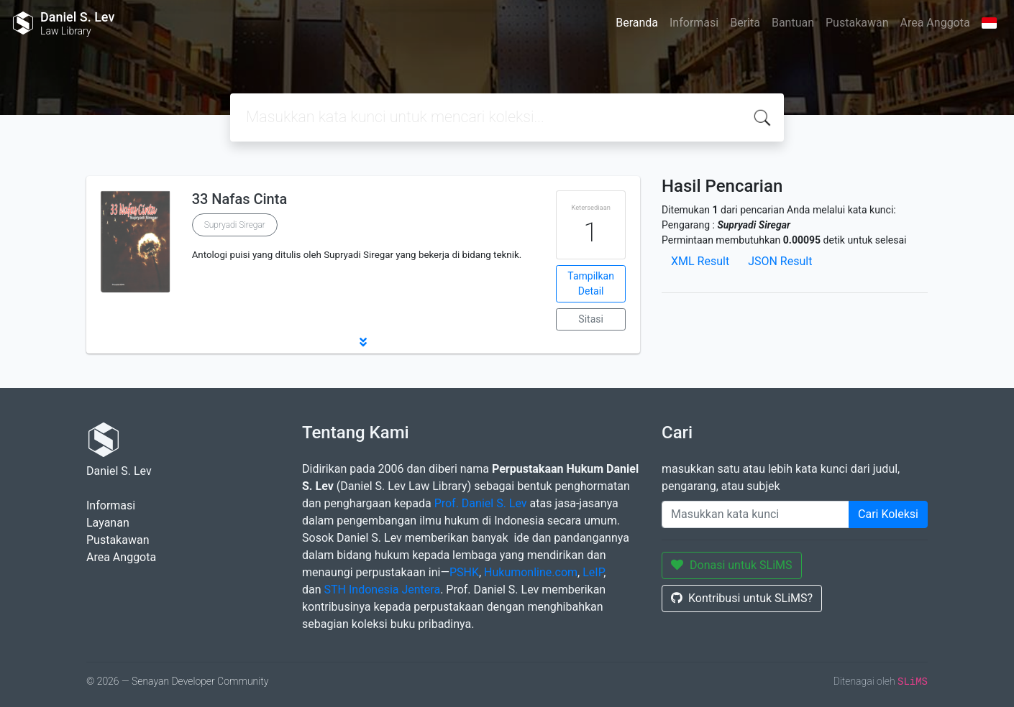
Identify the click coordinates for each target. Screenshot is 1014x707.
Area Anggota (935, 22)
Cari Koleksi (888, 514)
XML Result (700, 261)
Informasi (694, 22)
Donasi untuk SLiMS (732, 565)
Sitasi (590, 319)
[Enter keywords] (755, 514)
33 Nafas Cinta (240, 199)
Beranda (637, 22)
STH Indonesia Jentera (381, 589)
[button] (363, 342)
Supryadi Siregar (234, 225)
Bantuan (793, 22)
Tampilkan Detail (590, 283)
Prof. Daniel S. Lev (480, 503)
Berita (745, 22)
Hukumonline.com (530, 572)
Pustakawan (857, 22)
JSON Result (780, 261)
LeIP (593, 572)
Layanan (107, 523)
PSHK (464, 572)
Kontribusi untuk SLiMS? (742, 598)
